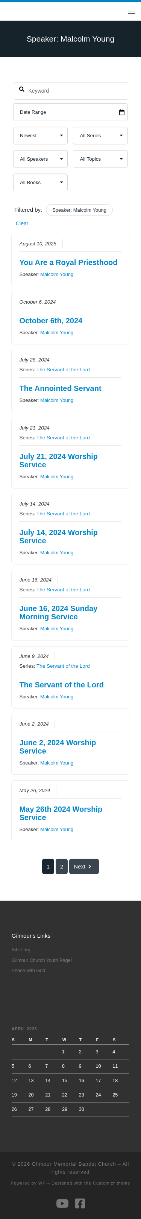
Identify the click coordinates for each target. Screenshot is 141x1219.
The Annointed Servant (61, 389)
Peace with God (28, 970)
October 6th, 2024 (51, 320)
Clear (22, 223)
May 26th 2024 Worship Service (61, 813)
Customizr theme (111, 1183)
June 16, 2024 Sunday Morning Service (59, 613)
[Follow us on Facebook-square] (80, 1203)
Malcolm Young (56, 275)
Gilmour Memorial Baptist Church (74, 1164)
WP (42, 1183)
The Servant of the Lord (63, 370)
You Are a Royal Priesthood (69, 263)
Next (84, 866)
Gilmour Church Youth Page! (42, 960)
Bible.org (21, 949)
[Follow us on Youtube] (62, 1203)
